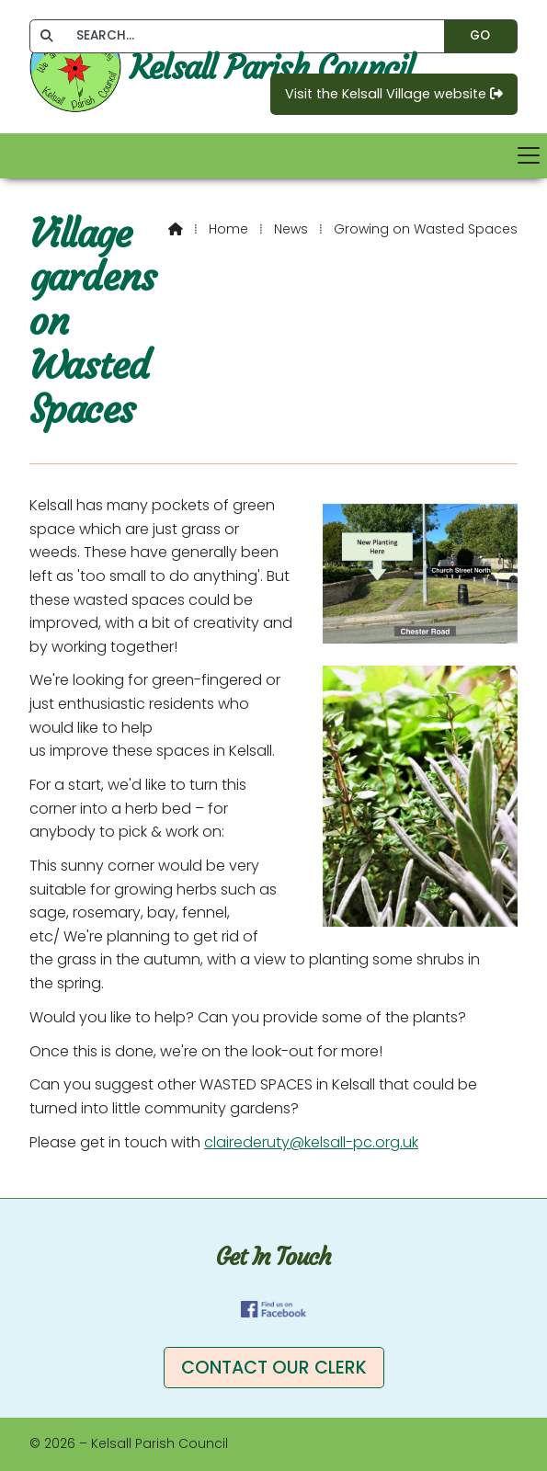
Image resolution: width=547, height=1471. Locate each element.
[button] (273, 155)
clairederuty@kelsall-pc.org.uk (311, 1142)
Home (228, 229)
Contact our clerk (274, 1367)
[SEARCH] (248, 36)
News (291, 229)
